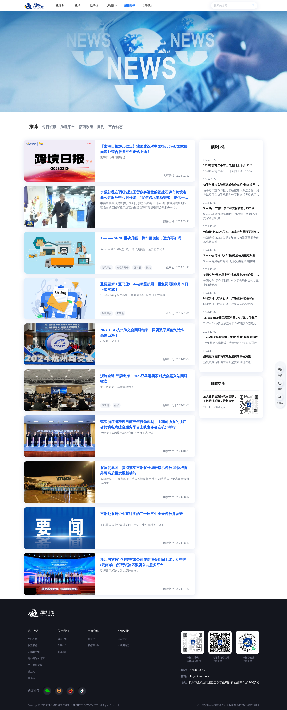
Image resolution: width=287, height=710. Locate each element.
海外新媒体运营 (36, 658)
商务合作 (92, 638)
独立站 (31, 671)
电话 (184, 670)
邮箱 (184, 676)
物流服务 (32, 645)
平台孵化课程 (35, 665)
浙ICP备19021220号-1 (248, 705)
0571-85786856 (197, 670)
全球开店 (32, 638)
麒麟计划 (62, 645)
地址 (184, 682)
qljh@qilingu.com (199, 676)
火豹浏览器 (124, 645)
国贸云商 (122, 638)
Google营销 (34, 652)
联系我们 (62, 652)
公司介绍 (62, 638)
